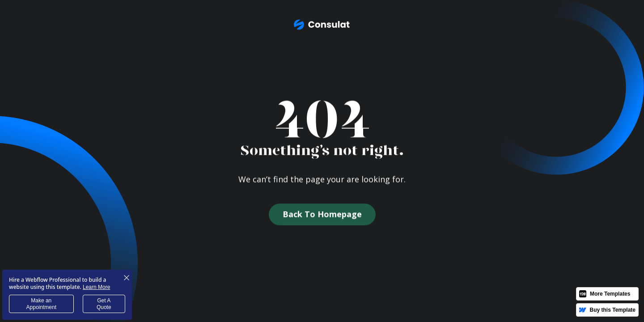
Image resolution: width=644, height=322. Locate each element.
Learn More (96, 287)
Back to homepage (322, 215)
